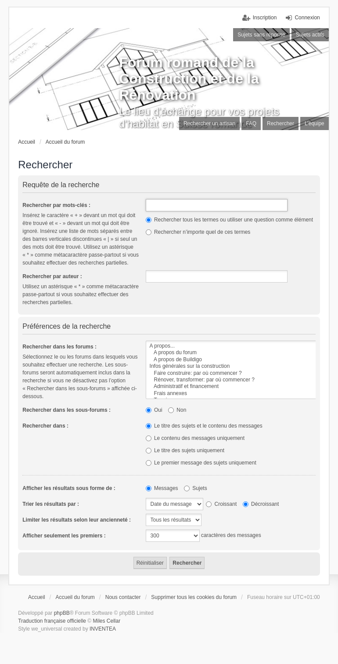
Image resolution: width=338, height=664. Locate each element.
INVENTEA (103, 629)
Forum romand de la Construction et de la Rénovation (189, 78)
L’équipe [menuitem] (314, 123)
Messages (162, 488)
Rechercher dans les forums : (59, 347)
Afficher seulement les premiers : (63, 536)
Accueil (26, 142)
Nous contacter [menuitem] (123, 597)
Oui (154, 410)
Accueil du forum (65, 142)
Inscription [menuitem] (265, 18)
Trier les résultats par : (50, 504)
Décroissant (261, 504)
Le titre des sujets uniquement (185, 450)
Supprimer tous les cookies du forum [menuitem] (194, 597)
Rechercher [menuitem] (280, 123)
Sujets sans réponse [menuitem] (261, 35)
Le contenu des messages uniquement (195, 438)
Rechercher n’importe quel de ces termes (198, 232)
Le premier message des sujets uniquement (201, 463)
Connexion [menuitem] (307, 18)
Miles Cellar (107, 621)
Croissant (221, 504)
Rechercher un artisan (209, 123)
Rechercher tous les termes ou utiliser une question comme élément (229, 220)
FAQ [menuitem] (251, 123)
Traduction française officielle (52, 621)
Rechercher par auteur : (52, 276)
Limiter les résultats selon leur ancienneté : (76, 520)
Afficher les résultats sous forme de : (68, 488)
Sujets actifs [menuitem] (310, 35)
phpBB (62, 613)
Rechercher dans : (45, 426)
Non (177, 410)
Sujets (195, 488)
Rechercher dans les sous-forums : (66, 410)
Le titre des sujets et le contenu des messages (204, 426)
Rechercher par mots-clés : (56, 205)
